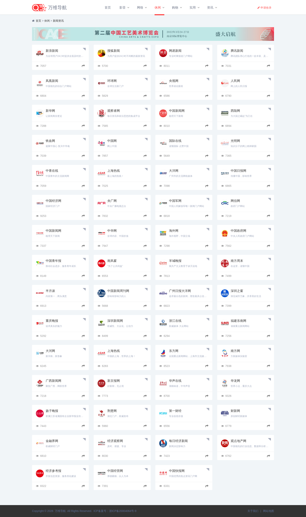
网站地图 (268, 511)
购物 (175, 7)
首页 (107, 7)
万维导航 (60, 511)
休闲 (157, 7)
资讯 (210, 7)
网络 (140, 7)
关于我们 (252, 511)
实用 (192, 7)
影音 (122, 7)
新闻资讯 (58, 21)
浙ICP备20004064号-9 (122, 511)
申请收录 (264, 7)
